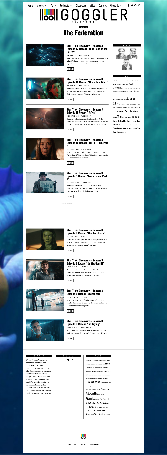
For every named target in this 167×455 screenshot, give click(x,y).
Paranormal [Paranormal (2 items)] (119, 111)
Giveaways (81, 5)
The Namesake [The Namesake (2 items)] (91, 406)
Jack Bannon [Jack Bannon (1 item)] (129, 95)
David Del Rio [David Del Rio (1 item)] (125, 84)
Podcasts (64, 5)
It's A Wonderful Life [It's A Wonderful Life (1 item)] (122, 95)
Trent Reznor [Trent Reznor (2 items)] (117, 128)
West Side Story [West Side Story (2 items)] (100, 414)
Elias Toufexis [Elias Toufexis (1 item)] (132, 88)
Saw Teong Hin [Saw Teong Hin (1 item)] (101, 394)
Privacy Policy (94, 444)
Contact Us (84, 444)
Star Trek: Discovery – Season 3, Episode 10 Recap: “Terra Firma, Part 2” (87, 143)
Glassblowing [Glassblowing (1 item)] (119, 91)
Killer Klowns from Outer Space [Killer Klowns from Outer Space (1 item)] (125, 104)
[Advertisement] (67, 215)
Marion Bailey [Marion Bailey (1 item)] (95, 386)
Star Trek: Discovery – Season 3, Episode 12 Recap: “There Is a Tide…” (88, 80)
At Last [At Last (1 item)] (127, 81)
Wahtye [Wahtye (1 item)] (134, 128)
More (70, 69)
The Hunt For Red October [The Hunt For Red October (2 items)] (127, 120)
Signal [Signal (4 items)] (120, 116)
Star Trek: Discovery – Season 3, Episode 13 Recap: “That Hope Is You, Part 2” (87, 49)
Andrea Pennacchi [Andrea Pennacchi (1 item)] (122, 81)
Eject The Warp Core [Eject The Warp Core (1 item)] (125, 88)
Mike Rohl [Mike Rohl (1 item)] (125, 107)
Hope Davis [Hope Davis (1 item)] (91, 375)
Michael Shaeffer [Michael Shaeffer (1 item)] (119, 107)
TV (51, 5)
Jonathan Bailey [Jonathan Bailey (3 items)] (93, 382)
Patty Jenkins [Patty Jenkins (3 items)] (130, 111)
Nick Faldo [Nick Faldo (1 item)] (136, 107)
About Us (114, 5)
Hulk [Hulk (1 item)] (116, 95)
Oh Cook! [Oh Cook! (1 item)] (98, 389)
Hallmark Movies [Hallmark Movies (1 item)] (126, 91)
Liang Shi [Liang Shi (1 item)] (134, 104)
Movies (40, 5)
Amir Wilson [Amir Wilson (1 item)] (115, 81)
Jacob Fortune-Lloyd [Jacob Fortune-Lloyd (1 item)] (136, 95)
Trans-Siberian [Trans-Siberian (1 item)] (136, 125)
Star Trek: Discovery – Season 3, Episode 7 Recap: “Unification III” (85, 261)
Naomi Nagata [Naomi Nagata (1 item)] (130, 107)
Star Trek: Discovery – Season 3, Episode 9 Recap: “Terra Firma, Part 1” (87, 176)
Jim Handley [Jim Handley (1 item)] (124, 99)
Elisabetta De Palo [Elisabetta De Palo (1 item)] (89, 371)
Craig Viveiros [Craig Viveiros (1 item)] (120, 84)
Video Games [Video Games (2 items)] (127, 128)
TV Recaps (82, 55)
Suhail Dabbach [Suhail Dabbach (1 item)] (128, 117)
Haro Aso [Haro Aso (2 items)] (133, 91)
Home (30, 5)
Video (92, 5)
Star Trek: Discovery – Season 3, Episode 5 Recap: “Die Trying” (85, 322)
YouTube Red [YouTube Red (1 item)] (123, 132)
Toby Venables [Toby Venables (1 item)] (123, 125)
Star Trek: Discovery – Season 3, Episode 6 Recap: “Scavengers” (85, 292)
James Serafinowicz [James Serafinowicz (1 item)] (117, 99)
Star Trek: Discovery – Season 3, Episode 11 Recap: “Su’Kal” (85, 111)
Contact (103, 5)
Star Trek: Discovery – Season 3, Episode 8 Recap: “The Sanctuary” (86, 231)
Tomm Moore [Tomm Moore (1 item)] (129, 125)
